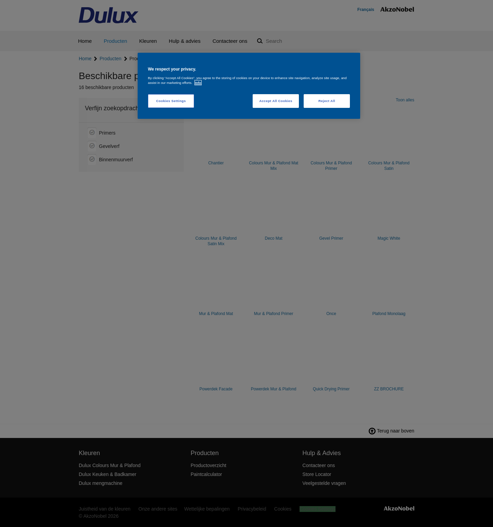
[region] (249, 86)
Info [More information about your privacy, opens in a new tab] (198, 83)
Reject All (326, 101)
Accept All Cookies (275, 101)
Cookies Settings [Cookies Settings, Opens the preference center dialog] (171, 101)
